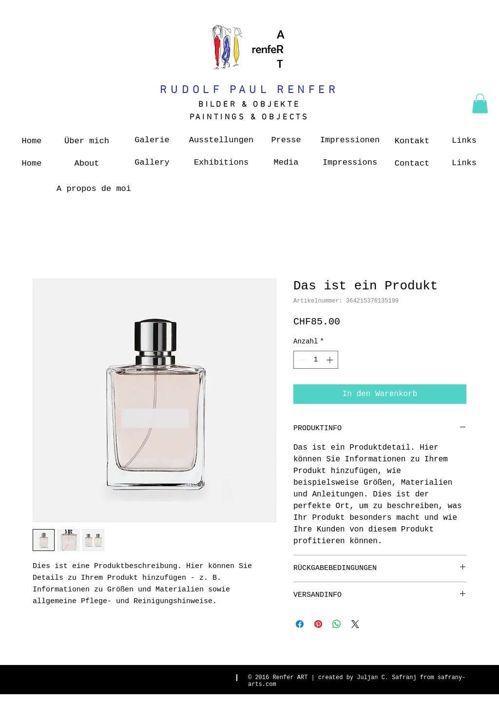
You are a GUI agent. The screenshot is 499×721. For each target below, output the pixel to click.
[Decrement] (301, 359)
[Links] (464, 141)
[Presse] (286, 140)
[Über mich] (87, 141)
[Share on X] (355, 624)
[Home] (32, 141)
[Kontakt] (412, 141)
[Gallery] (152, 162)
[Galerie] (152, 140)
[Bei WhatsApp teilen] (337, 624)
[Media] (286, 162)
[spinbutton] (316, 359)
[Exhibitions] (221, 162)
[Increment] (331, 359)
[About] (87, 163)
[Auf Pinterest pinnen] (318, 624)
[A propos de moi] (94, 189)
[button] (480, 104)
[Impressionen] (349, 140)
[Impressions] (349, 162)
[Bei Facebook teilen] (300, 624)
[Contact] (412, 163)
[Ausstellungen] (221, 140)
